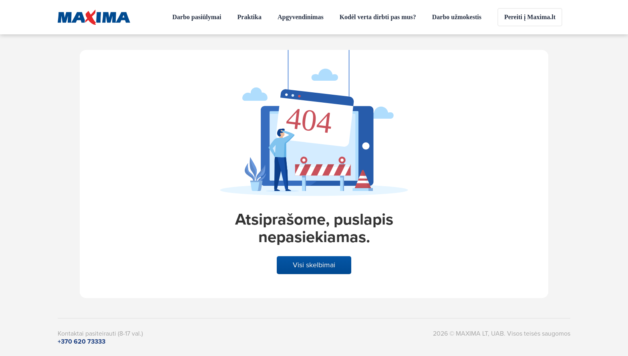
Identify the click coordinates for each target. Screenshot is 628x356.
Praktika (250, 17)
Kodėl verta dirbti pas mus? (378, 17)
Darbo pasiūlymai (196, 17)
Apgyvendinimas (301, 17)
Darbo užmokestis (456, 17)
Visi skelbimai (314, 265)
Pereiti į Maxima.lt (530, 17)
